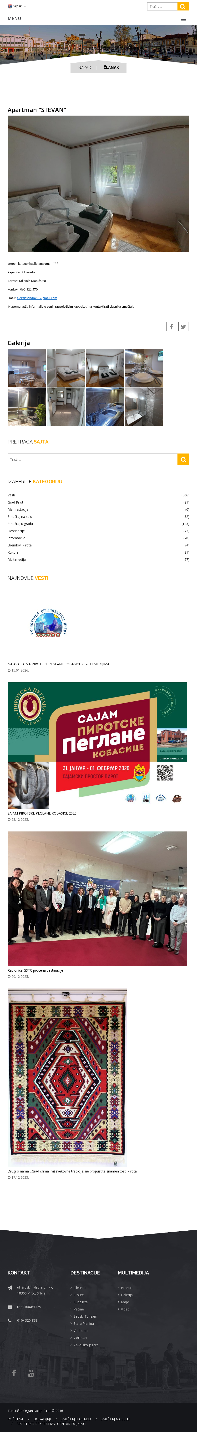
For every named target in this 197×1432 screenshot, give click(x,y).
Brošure (127, 1287)
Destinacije (99, 531)
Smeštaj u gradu (99, 524)
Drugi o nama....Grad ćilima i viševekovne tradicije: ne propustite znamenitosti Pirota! (72, 1171)
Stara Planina (84, 1323)
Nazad (84, 67)
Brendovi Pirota (99, 545)
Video (125, 1309)
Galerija (127, 1295)
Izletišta (80, 1287)
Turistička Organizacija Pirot (29, 1410)
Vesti (99, 495)
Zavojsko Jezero (86, 1345)
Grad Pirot (99, 502)
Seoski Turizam (85, 1316)
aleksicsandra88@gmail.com (37, 298)
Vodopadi (81, 1330)
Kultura (99, 552)
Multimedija (99, 559)
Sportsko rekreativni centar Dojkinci (51, 1424)
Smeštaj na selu (99, 517)
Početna (15, 1419)
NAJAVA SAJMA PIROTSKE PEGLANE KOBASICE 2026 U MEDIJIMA (58, 664)
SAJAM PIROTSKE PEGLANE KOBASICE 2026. (42, 813)
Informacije (99, 538)
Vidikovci (80, 1337)
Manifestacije (99, 509)
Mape (125, 1302)
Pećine (79, 1309)
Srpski (17, 6)
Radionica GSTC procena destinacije (35, 970)
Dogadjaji (42, 1419)
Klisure (79, 1295)
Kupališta (81, 1302)
